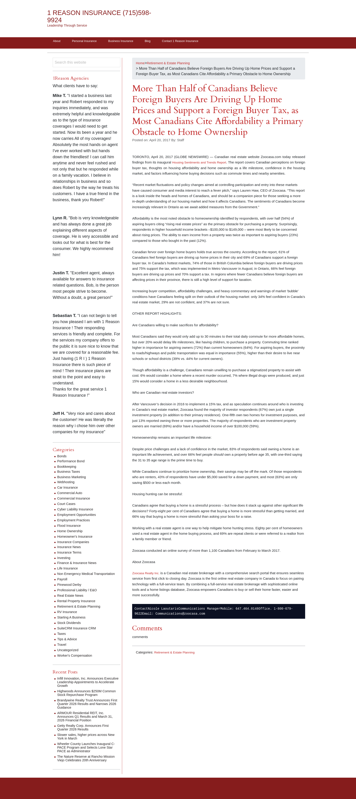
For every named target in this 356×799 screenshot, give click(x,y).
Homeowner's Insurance (76, 538)
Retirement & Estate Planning (176, 654)
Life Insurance (68, 569)
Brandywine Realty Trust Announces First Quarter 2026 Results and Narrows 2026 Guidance (86, 708)
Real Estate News (71, 600)
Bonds (62, 457)
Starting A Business (73, 622)
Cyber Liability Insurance (77, 510)
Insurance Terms (70, 554)
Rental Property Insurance (78, 606)
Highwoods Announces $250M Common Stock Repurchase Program (87, 698)
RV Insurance (68, 617)
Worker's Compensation (76, 660)
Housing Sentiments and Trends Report (204, 164)
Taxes (62, 639)
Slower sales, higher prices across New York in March (84, 741)
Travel (62, 649)
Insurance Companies (75, 543)
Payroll (62, 584)
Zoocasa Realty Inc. (147, 574)
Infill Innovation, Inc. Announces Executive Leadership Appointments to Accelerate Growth (88, 687)
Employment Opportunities (78, 516)
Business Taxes (69, 473)
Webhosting (66, 483)
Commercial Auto (71, 494)
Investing (64, 559)
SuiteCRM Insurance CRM (78, 633)
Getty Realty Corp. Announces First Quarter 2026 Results (85, 732)
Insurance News (70, 548)
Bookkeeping (67, 468)
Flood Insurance (70, 527)
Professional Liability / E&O (79, 595)
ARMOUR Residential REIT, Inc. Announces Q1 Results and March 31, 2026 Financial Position (88, 721)
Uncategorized (69, 655)
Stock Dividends (70, 628)
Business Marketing (73, 478)
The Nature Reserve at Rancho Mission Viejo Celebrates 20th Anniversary (82, 765)
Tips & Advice (68, 644)
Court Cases (67, 505)
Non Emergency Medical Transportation (77, 577)
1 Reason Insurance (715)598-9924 (88, 16)
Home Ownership (71, 532)
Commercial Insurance (75, 500)
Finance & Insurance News (79, 564)
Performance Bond (72, 462)
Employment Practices (75, 521)
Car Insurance (68, 489)
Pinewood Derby (70, 589)
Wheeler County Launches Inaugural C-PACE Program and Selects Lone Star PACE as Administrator (86, 752)
